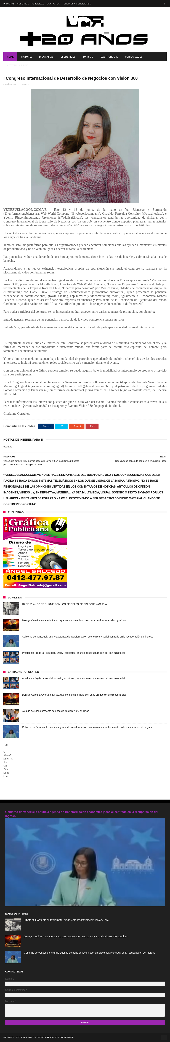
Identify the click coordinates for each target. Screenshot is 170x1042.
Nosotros (23, 4)
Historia (26, 57)
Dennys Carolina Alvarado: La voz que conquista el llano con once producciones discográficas (74, 620)
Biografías (46, 57)
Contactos (53, 4)
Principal (8, 4)
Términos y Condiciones (76, 4)
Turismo (88, 57)
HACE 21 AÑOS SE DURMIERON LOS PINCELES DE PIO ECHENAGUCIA (64, 604)
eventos (25, 84)
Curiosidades (133, 57)
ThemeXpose (67, 1037)
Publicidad (38, 4)
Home (10, 57)
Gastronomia (109, 57)
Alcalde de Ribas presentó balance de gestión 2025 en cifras (55, 711)
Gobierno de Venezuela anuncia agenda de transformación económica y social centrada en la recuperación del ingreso (87, 637)
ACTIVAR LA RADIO (17, 65)
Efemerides (68, 57)
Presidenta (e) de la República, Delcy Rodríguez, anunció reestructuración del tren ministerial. (74, 653)
